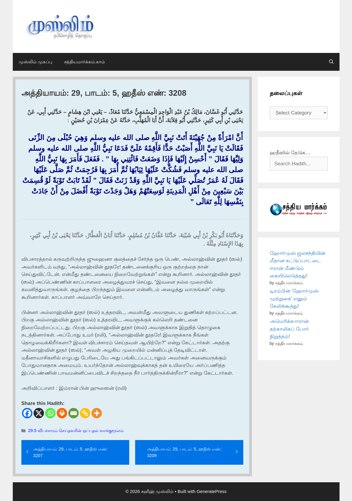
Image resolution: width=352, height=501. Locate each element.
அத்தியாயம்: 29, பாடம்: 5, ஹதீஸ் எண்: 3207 (70, 452)
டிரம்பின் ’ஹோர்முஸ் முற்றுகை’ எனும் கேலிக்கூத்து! (294, 298)
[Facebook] (27, 413)
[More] (96, 413)
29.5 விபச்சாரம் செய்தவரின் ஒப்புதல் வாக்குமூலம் (76, 430)
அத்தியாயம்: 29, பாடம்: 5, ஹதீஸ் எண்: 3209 (184, 452)
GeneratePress (212, 491)
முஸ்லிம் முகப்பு (35, 61)
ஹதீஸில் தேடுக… (290, 153)
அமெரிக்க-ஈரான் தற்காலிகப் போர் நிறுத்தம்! (289, 328)
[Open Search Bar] (331, 62)
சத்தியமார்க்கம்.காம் (84, 61)
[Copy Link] (85, 413)
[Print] (62, 413)
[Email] (73, 413)
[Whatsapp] (50, 413)
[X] (39, 413)
